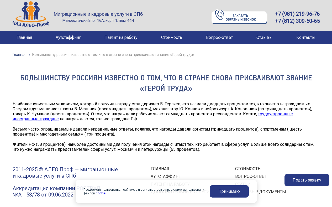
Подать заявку (307, 180)
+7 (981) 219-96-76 (297, 14)
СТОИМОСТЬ (248, 168)
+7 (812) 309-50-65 (297, 21)
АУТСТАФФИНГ (166, 176)
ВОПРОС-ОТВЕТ (250, 176)
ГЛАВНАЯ (160, 168)
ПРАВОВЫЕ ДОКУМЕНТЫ (260, 191)
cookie (101, 193)
